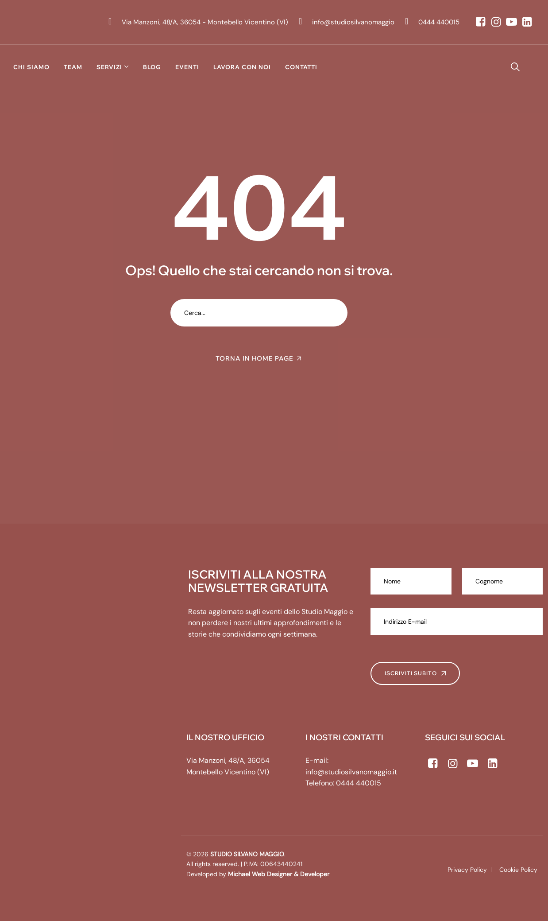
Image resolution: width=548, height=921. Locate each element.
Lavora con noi (242, 66)
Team (73, 66)
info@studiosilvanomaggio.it (351, 772)
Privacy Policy (467, 870)
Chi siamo (31, 66)
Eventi (187, 66)
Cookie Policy (518, 870)
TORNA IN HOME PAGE (254, 358)
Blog (152, 66)
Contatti (301, 66)
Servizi (109, 66)
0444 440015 (358, 783)
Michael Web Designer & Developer (277, 874)
